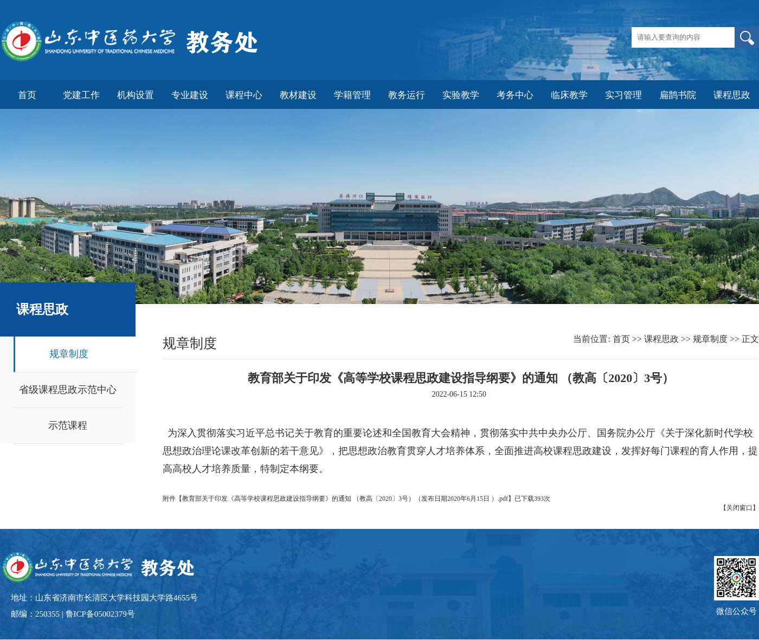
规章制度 (68, 353)
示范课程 (67, 425)
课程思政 (661, 339)
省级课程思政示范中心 (68, 389)
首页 (621, 339)
